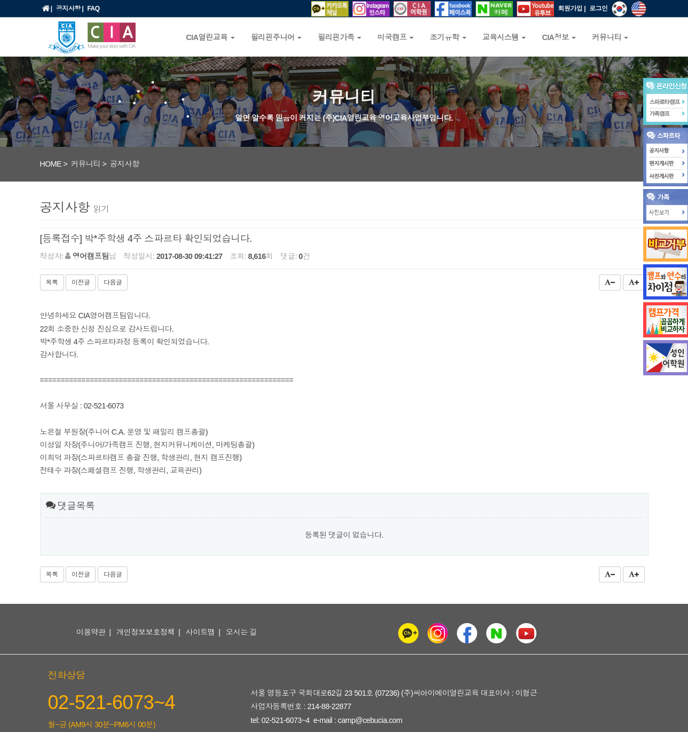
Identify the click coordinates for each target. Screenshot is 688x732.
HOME (51, 164)
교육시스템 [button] (504, 37)
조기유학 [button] (448, 37)
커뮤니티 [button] (610, 37)
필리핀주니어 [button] (276, 37)
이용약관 (91, 632)
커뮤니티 (85, 164)
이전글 (81, 282)
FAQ (93, 8)
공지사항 (124, 164)
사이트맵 (200, 632)
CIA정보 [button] (559, 37)
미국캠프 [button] (395, 37)
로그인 (598, 8)
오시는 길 (241, 632)
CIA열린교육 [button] (210, 37)
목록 (52, 282)
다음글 (113, 282)
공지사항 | (70, 8)
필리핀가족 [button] (339, 37)
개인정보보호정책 (145, 632)
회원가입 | (572, 8)
